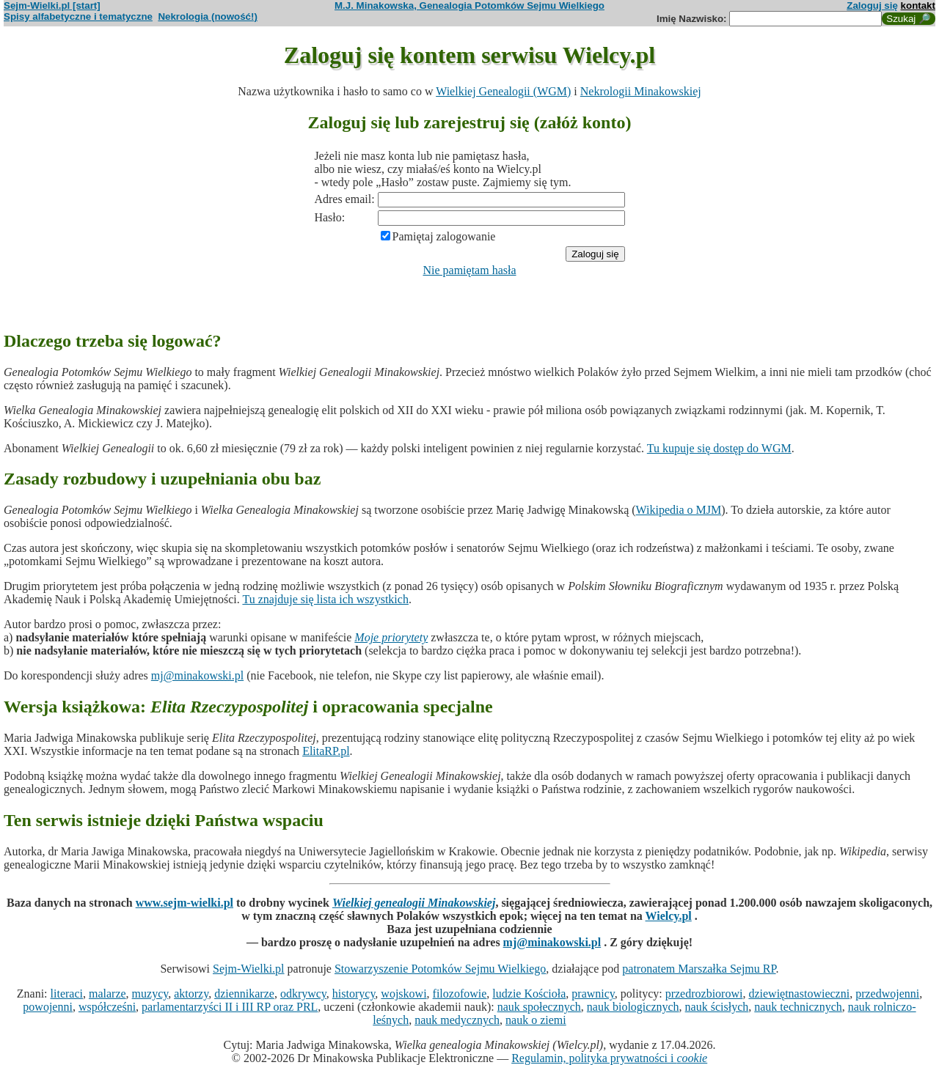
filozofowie (460, 993)
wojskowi (403, 993)
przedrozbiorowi (704, 993)
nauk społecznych (539, 1006)
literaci (67, 993)
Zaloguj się (872, 5)
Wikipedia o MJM (679, 510)
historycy (354, 993)
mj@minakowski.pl (197, 675)
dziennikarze (244, 993)
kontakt (918, 5)
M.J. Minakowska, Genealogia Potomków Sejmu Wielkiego (469, 5)
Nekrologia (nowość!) (207, 16)
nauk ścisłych (717, 1006)
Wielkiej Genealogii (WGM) (503, 91)
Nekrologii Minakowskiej (640, 91)
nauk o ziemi (535, 1020)
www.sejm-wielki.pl (184, 902)
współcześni (107, 1006)
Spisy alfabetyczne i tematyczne (78, 16)
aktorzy (191, 993)
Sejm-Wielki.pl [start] (52, 5)
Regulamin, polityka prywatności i (609, 1058)
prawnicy (593, 993)
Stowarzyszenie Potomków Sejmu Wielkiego (440, 968)
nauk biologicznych (633, 1006)
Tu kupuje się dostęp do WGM (719, 448)
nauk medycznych (457, 1020)
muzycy (150, 993)
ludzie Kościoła (529, 993)
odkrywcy (303, 993)
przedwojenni (887, 993)
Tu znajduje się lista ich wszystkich (325, 599)
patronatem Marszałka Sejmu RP (698, 968)
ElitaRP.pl (325, 751)
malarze (107, 993)
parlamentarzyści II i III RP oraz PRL (230, 1006)
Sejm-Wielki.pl (249, 968)
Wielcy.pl (669, 916)
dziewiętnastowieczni (799, 993)
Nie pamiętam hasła (469, 270)
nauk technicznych (798, 1006)
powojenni (48, 1006)
